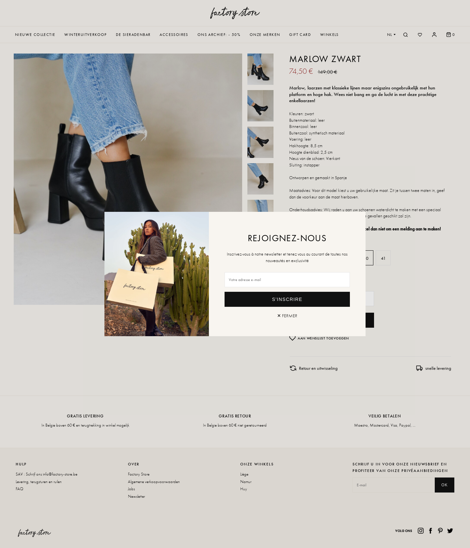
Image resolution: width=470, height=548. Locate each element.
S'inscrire (287, 299)
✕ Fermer (287, 316)
